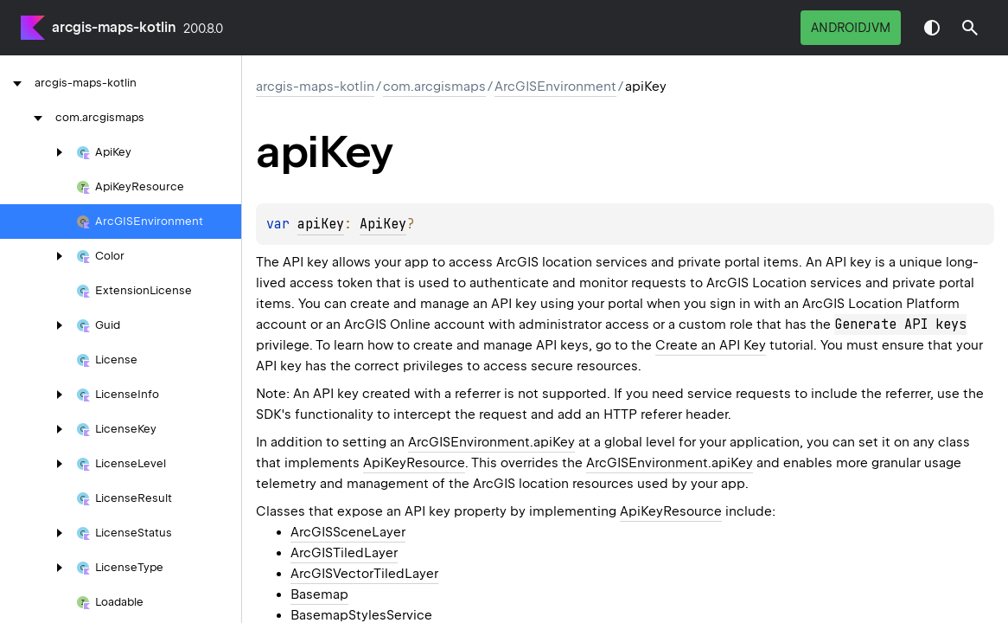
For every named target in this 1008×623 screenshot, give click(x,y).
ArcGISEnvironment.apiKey (491, 442)
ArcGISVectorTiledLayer (364, 573)
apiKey (320, 224)
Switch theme (932, 27)
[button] (970, 27)
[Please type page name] (970, 27)
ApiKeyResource (414, 463)
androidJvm (850, 28)
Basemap (319, 594)
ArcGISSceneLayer (347, 532)
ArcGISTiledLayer (344, 553)
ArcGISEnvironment (555, 86)
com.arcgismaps (434, 86)
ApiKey (383, 224)
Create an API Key (710, 345)
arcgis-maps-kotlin (114, 27)
